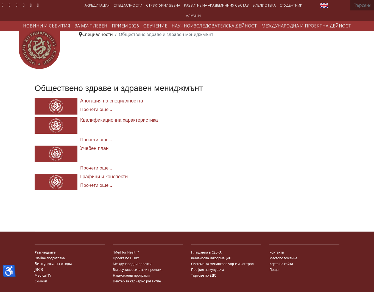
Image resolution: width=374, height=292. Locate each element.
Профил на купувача (207, 269)
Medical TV (43, 275)
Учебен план (94, 148)
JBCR (39, 269)
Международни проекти (132, 264)
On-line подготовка (50, 258)
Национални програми (131, 275)
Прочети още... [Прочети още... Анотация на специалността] (96, 109)
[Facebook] (2, 5)
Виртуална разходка (53, 263)
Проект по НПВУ (126, 258)
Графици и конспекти (104, 176)
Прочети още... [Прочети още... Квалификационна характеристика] (96, 140)
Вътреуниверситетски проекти (137, 269)
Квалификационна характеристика (119, 120)
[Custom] (38, 5)
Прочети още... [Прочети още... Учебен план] (96, 168)
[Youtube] (17, 5)
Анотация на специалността (111, 101)
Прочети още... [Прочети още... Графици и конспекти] (96, 185)
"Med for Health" (126, 252)
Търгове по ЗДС (203, 275)
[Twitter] (9, 5)
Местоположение (283, 258)
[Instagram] (31, 5)
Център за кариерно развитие (137, 281)
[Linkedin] (24, 5)
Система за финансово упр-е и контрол (222, 264)
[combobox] (362, 5)
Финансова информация (211, 258)
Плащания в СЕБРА (206, 252)
